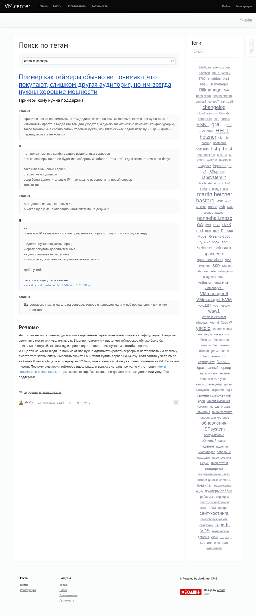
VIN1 (221, 277)
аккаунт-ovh (222, 334)
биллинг (223, 362)
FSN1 (202, 124)
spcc (228, 260)
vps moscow (221, 305)
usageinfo (209, 277)
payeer (219, 212)
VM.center (17, 6)
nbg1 (228, 201)
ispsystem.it (214, 177)
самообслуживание (214, 519)
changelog (214, 107)
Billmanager (219, 84)
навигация (203, 412)
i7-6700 (222, 155)
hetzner (208, 137)
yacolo (203, 328)
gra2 (228, 125)
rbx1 (208, 225)
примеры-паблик (218, 491)
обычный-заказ (214, 441)
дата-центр (214, 384)
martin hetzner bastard (214, 197)
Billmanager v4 (214, 89)
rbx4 (199, 231)
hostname (219, 143)
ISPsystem (216, 172)
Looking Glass (218, 189)
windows (202, 322)
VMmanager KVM (214, 299)
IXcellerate (205, 183)
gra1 (217, 124)
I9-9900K (225, 160)
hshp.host (221, 148)
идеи (201, 401)
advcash (204, 73)
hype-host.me (206, 155)
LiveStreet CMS (207, 578)
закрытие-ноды (221, 390)
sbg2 (216, 242)
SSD (216, 266)
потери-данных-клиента (214, 480)
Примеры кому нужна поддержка (51, 100)
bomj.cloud (203, 96)
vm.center (222, 282)
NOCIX (201, 207)
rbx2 (217, 225)
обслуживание (214, 435)
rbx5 (208, 231)
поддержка (31, 392)
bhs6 (204, 84)
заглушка (202, 390)
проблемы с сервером (213, 497)
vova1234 (204, 305)
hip (220, 137)
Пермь (204, 463)
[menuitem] (43, 6)
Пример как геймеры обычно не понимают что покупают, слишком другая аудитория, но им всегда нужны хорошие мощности (95, 84)
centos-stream (222, 96)
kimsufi (218, 183)
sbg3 (225, 242)
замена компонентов (214, 395)
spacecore (214, 253)
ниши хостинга (222, 412)
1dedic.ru (204, 67)
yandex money (222, 329)
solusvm (222, 247)
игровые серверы (50, 392)
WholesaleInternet (214, 317)
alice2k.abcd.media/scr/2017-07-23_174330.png (58, 285)
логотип (202, 406)
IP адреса (204, 166)
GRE (210, 131)
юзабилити (214, 548)
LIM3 (203, 189)
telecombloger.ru (221, 271)
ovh (222, 207)
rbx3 (226, 224)
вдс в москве (208, 373)
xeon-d (214, 322)
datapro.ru (205, 119)
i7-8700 (212, 160)
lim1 (227, 183)
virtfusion (205, 282)
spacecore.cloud (210, 260)
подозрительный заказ (214, 474)
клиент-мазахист (218, 401)
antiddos (214, 78)
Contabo (224, 113)
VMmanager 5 (213, 288)
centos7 (213, 101)
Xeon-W (226, 322)
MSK (219, 201)
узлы (214, 537)
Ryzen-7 (204, 242)
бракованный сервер (214, 368)
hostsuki (202, 149)
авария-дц (205, 334)
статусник (206, 525)
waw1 (214, 311)
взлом (200, 384)
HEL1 (222, 130)
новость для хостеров (214, 417)
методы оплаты (220, 406)
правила (203, 485)
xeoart (221, 590)
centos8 (227, 101)
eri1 (216, 119)
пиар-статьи (219, 463)
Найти (248, 19)
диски (228, 384)
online (212, 207)
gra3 (202, 131)
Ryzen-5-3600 (219, 236)
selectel (204, 247)
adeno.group (221, 67)
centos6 (201, 101)
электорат (221, 543)
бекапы (205, 340)
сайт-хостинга (214, 513)
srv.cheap (204, 266)
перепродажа (221, 457)
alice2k (28, 402)
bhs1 (226, 78)
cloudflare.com (207, 113)
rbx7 (216, 231)
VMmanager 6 (214, 293)
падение (207, 446)
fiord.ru (225, 119)
